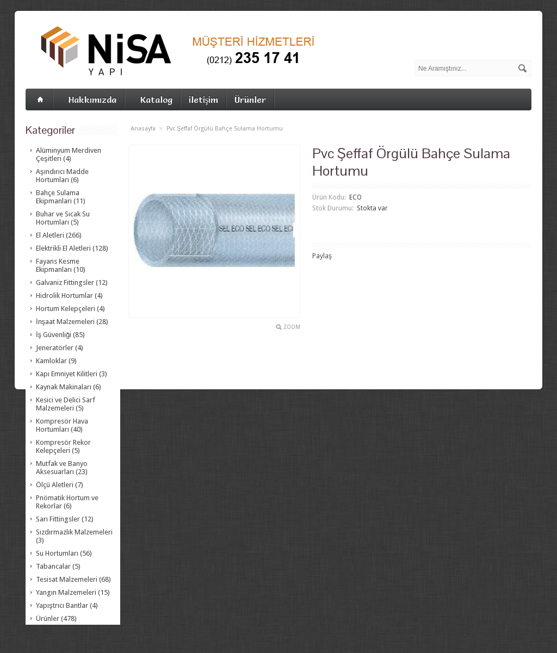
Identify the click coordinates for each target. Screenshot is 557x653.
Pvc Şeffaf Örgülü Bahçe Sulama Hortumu (224, 128)
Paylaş (322, 256)
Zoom (291, 327)
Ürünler (250, 99)
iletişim (203, 99)
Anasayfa (143, 128)
